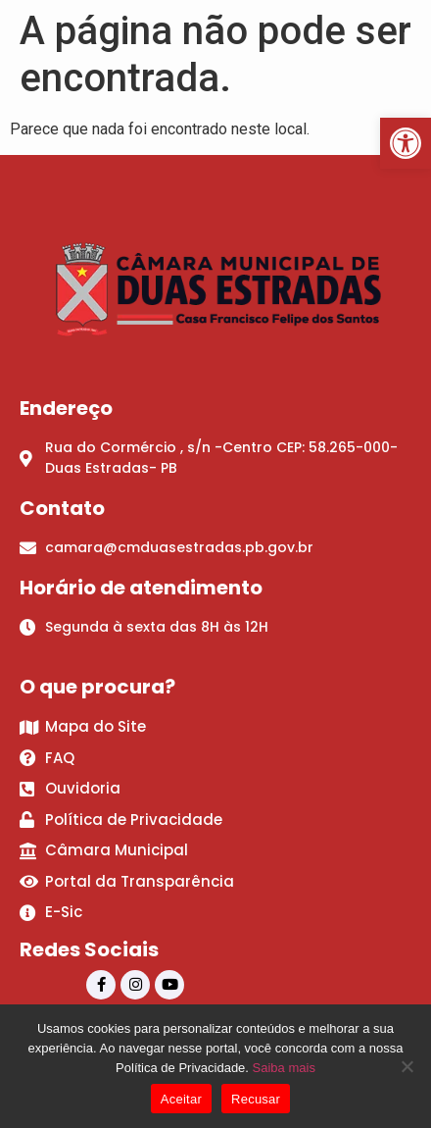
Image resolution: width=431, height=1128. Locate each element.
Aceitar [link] (181, 1099)
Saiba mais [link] (284, 1067)
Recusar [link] (255, 1099)
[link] (405, 143)
